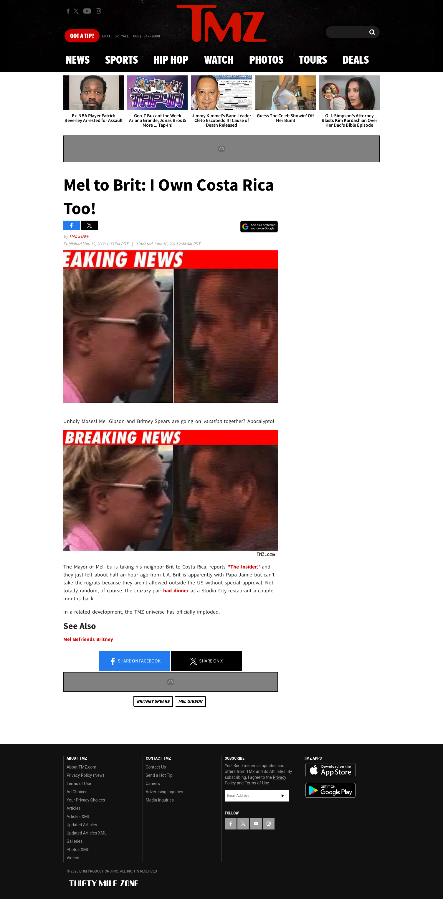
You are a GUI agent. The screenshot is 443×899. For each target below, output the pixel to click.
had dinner (177, 590)
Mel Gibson (190, 701)
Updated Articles (82, 824)
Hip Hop (171, 60)
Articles (74, 808)
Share (135, 661)
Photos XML (78, 849)
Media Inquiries (160, 800)
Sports (121, 60)
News (78, 60)
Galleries (74, 841)
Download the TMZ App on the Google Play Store (330, 790)
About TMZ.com (81, 767)
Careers (153, 783)
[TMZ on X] (77, 11)
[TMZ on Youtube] (87, 11)
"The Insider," (244, 566)
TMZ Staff (79, 236)
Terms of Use (79, 783)
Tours (313, 60)
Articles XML (78, 816)
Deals (356, 60)
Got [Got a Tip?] (82, 36)
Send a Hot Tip (159, 775)
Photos (266, 60)
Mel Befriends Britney (88, 639)
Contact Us (156, 767)
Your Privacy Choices (86, 800)
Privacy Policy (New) (85, 775)
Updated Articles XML (86, 833)
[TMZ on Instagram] (98, 11)
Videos (73, 857)
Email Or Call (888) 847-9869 (131, 36)
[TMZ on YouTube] (256, 823)
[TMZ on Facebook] (68, 11)
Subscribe (283, 796)
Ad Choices (77, 791)
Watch (219, 60)
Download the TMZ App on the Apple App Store (330, 770)
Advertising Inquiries (164, 791)
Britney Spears (153, 701)
